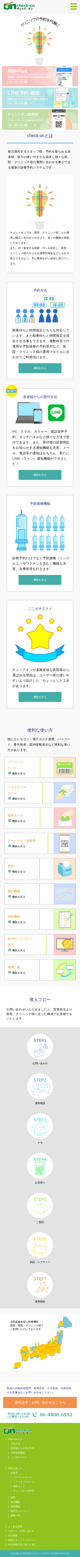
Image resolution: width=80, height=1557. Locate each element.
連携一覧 (15, 1515)
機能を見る (39, 368)
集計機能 (15, 1502)
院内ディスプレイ (20, 1511)
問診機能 (15, 1506)
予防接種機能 (18, 1453)
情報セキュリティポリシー (22, 1540)
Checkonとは (15, 1439)
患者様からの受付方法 (22, 1448)
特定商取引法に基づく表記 (22, 1544)
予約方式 (15, 1444)
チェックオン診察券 (23, 1491)
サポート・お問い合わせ (21, 1531)
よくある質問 (15, 1526)
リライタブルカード (23, 1482)
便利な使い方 (15, 1468)
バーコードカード (22, 1477)
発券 (13, 1497)
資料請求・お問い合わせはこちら (40, 1402)
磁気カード (19, 1486)
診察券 (14, 1473)
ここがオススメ (19, 1457)
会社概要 (12, 1535)
